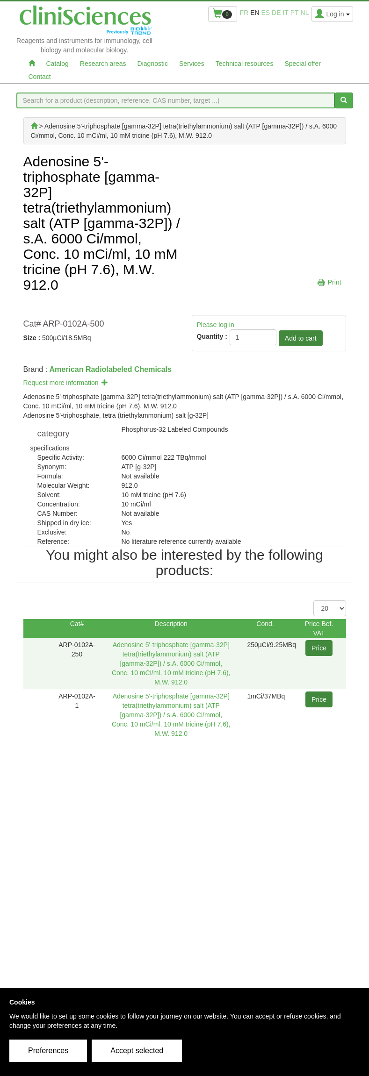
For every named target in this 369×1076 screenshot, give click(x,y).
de (276, 12)
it (285, 12)
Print (334, 282)
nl (305, 12)
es (265, 12)
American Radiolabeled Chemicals (111, 369)
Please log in (215, 324)
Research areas (103, 63)
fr (244, 12)
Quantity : (212, 336)
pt (294, 12)
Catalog (57, 63)
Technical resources (245, 63)
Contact (40, 76)
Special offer (302, 63)
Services (191, 63)
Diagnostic (152, 63)
